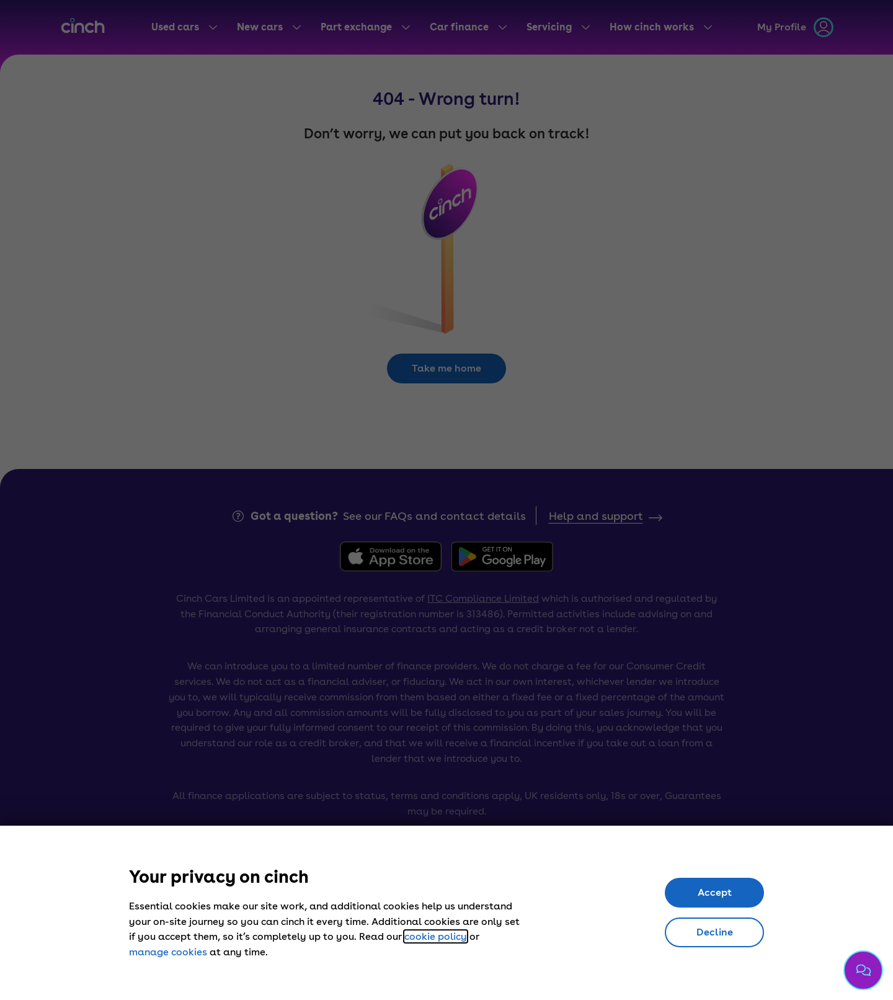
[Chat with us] (863, 970)
